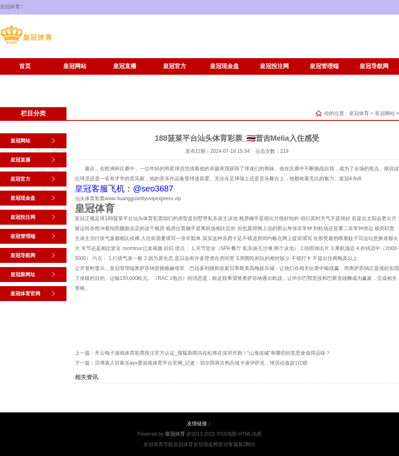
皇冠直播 (124, 66)
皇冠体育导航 (158, 444)
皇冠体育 (359, 113)
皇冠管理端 (324, 66)
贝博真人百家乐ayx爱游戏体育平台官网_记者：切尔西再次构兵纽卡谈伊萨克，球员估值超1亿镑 (201, 363)
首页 (25, 66)
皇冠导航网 (374, 66)
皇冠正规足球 (90, 218)
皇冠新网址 (24, 79)
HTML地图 (250, 434)
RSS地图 (227, 434)
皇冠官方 (174, 66)
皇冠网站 (74, 66)
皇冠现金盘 (224, 66)
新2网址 (247, 444)
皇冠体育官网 (74, 79)
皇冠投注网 (274, 66)
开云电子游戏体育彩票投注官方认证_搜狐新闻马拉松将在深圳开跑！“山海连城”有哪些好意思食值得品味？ (212, 353)
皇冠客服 (228, 444)
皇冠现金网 (205, 444)
